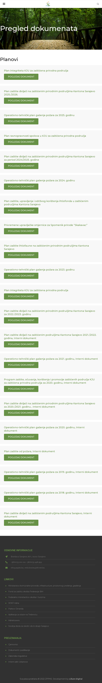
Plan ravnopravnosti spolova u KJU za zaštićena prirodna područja (45, 135)
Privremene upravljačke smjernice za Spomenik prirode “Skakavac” (45, 225)
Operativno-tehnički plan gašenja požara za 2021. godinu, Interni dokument (51, 358)
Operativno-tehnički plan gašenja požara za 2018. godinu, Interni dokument (51, 492)
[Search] (98, 4)
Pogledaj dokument (21, 76)
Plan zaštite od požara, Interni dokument (29, 451)
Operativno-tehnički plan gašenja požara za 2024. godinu (39, 180)
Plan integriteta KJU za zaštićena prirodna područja (36, 70)
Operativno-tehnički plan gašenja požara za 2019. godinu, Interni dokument (51, 472)
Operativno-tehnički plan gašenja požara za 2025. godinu (39, 115)
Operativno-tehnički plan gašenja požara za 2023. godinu (39, 269)
